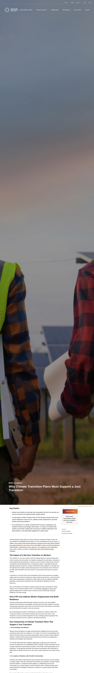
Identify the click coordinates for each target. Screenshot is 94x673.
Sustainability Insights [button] (27, 10)
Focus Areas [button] (78, 10)
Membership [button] (67, 10)
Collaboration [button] (55, 10)
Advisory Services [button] (42, 10)
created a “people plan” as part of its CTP (38, 642)
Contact (89, 2)
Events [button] (88, 10)
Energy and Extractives (67, 533)
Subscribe (70, 511)
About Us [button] (78, 2)
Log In (84, 2)
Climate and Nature (66, 531)
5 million (22, 567)
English (72, 2)
